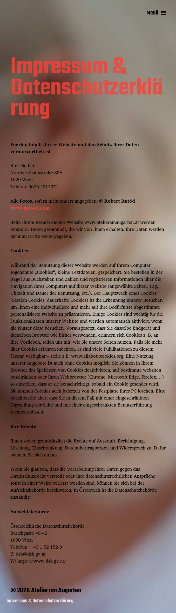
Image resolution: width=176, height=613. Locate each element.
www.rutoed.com (30, 208)
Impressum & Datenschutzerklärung (39, 601)
